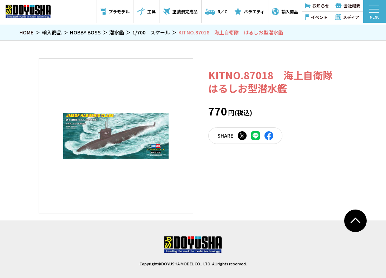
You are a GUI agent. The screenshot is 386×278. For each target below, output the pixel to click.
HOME (26, 32)
